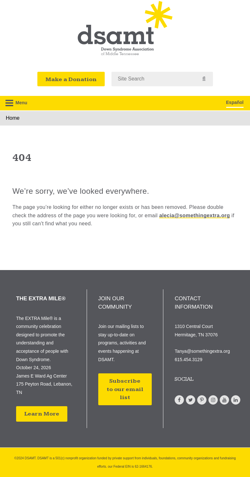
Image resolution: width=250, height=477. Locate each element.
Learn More (41, 413)
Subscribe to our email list (125, 389)
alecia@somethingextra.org (194, 215)
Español (235, 102)
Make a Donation (71, 79)
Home (13, 118)
